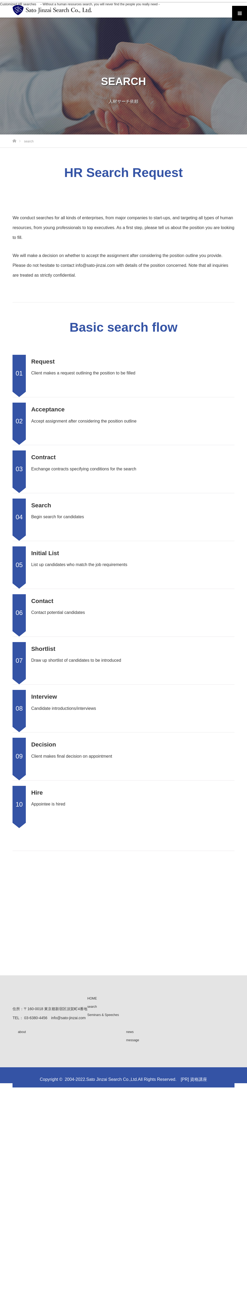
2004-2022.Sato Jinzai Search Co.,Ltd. (101, 1079)
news (130, 1032)
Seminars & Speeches (103, 1015)
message (132, 1040)
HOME (92, 998)
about (22, 1032)
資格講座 (198, 1079)
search (92, 1007)
